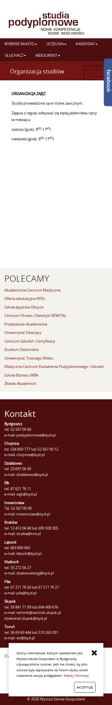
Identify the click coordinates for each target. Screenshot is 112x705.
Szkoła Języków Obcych (24, 307)
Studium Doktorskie (21, 349)
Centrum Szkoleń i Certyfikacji (29, 341)
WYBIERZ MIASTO (20, 43)
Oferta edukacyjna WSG (24, 298)
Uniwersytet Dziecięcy (22, 332)
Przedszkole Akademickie (25, 324)
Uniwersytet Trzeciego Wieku (29, 358)
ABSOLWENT (47, 55)
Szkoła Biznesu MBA (21, 375)
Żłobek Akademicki (20, 383)
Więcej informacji (76, 675)
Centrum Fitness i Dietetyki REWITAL (35, 315)
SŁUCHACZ (15, 55)
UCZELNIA (56, 43)
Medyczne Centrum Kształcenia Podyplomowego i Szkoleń (54, 366)
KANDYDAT (87, 43)
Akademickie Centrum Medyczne (32, 290)
